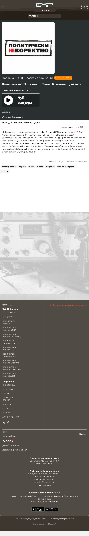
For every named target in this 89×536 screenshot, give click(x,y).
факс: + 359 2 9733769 (44, 479)
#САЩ (31, 167)
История (6, 404)
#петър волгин (9, 167)
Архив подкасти (10, 417)
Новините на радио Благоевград (12, 335)
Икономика (8, 385)
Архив (5, 422)
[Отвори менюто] (3, 7)
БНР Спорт (7, 317)
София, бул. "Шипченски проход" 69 (44, 474)
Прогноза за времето (8, 322)
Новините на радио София (9, 329)
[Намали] (85, 127)
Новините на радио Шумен (9, 375)
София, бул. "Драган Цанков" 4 (44, 461)
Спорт (5, 408)
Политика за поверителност (61, 519)
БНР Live (7, 305)
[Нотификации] (82, 7)
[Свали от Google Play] (51, 509)
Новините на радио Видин (9, 355)
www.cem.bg (44, 485)
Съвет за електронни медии (68, 305)
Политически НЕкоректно (16, 90)
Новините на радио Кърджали (11, 361)
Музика (6, 413)
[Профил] (86, 7)
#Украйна (50, 167)
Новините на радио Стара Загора (12, 368)
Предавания (10, 78)
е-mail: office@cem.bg (44, 482)
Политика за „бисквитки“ (44, 524)
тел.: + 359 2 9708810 (44, 476)
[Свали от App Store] (38, 509)
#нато (40, 167)
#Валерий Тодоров (65, 167)
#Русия (22, 167)
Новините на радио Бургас (9, 342)
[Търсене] (59, 16)
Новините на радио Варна (9, 348)
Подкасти (8, 381)
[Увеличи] (81, 127)
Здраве (5, 393)
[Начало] (44, 5)
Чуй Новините (10, 309)
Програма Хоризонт (38, 78)
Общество (7, 389)
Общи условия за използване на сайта (31, 519)
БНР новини (8, 313)
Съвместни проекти (8, 399)
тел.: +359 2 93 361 (44, 464)
